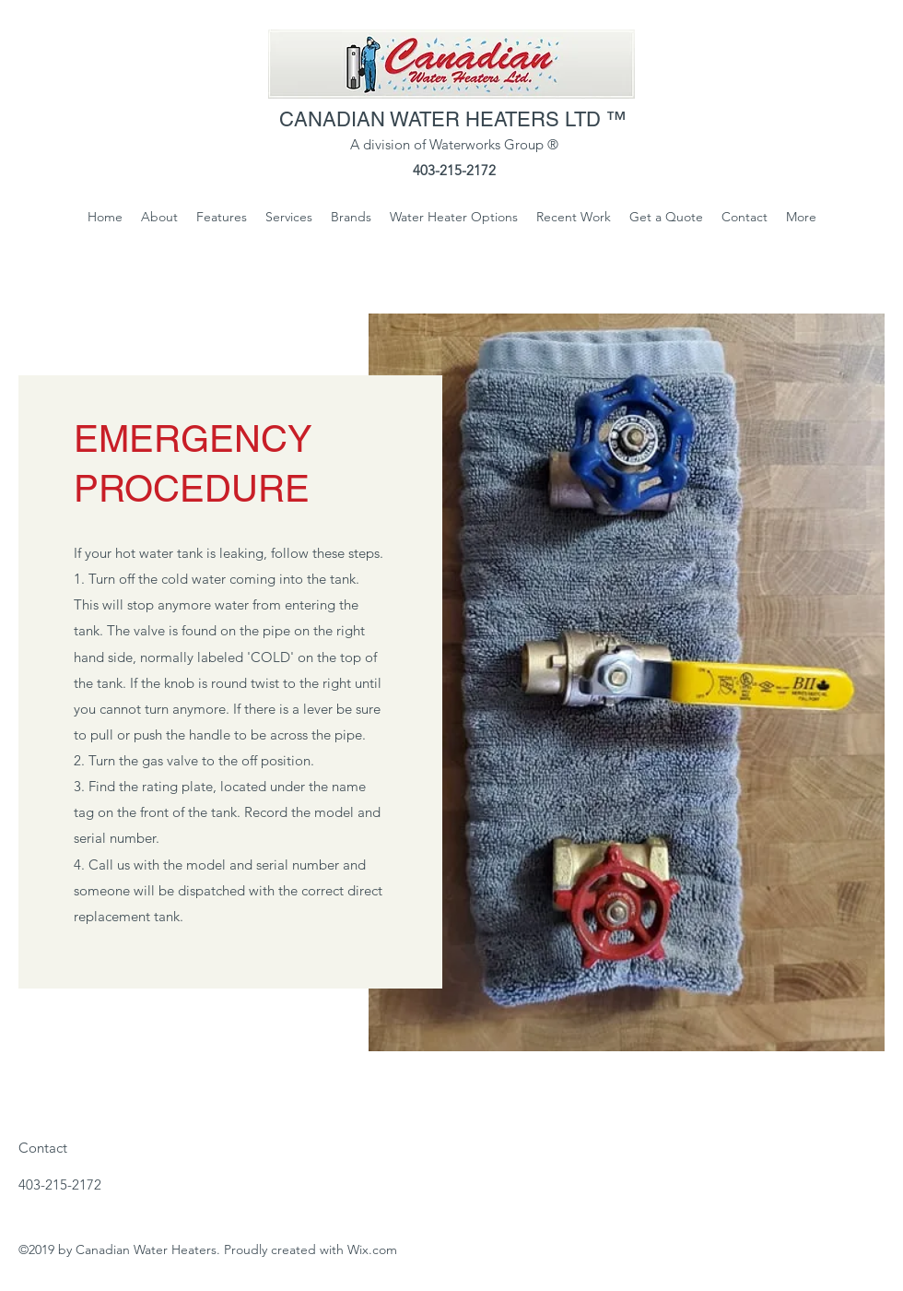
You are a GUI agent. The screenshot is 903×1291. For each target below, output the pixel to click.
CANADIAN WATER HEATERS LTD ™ (455, 119)
